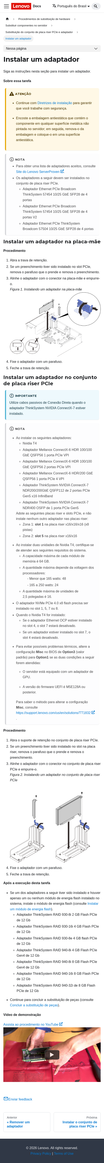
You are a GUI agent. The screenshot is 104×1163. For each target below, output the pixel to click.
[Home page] (7, 19)
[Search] (96, 6)
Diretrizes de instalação (54, 103)
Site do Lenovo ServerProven (40, 172)
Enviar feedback (17, 1099)
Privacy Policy (41, 1153)
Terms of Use (63, 1153)
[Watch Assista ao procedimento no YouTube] (52, 1055)
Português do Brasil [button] (69, 6)
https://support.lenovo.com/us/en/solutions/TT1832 (55, 713)
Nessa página (16, 48)
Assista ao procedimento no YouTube (33, 1024)
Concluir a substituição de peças (34, 1005)
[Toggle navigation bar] (6, 6)
